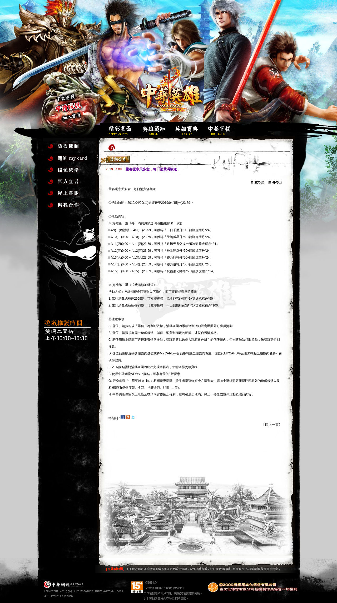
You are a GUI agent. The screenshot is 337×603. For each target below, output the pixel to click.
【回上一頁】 (272, 425)
